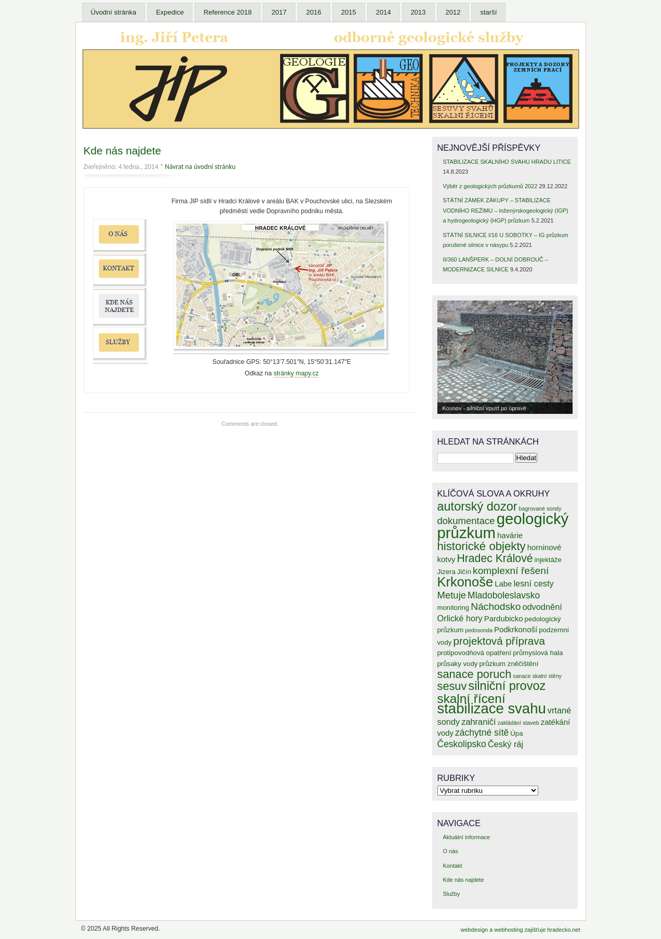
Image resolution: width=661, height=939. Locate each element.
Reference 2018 (227, 12)
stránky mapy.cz (296, 373)
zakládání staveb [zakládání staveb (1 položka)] (518, 723)
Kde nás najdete (122, 150)
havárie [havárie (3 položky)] (510, 535)
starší (488, 12)
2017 (279, 12)
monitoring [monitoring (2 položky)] (453, 607)
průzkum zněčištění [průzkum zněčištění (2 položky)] (508, 664)
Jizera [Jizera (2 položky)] (446, 572)
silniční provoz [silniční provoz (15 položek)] (507, 686)
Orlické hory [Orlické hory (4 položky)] (460, 618)
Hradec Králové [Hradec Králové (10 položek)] (495, 558)
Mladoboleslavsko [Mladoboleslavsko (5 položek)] (504, 595)
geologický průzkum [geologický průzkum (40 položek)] (503, 525)
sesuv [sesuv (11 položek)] (452, 686)
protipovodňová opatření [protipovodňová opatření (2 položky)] (474, 653)
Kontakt (452, 866)
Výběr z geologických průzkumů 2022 (490, 186)
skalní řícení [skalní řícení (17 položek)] (471, 699)
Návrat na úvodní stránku (200, 166)
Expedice (170, 12)
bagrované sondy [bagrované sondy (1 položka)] (540, 508)
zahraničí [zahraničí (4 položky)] (478, 721)
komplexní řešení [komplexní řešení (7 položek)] (511, 570)
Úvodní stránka (113, 12)
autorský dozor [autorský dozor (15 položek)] (477, 506)
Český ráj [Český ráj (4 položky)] (505, 744)
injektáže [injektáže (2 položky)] (548, 560)
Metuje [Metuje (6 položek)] (451, 595)
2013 (418, 12)
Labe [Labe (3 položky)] (503, 583)
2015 (348, 12)
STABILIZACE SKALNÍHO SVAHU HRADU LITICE (507, 162)
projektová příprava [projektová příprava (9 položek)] (499, 641)
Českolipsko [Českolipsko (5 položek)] (461, 744)
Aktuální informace (466, 837)
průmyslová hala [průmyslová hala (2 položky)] (538, 653)
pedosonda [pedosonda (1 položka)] (478, 630)
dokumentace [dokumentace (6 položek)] (466, 520)
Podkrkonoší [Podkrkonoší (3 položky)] (515, 629)
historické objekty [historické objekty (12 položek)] (481, 546)
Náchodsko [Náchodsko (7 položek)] (496, 606)
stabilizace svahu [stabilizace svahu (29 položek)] (491, 708)
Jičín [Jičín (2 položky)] (464, 572)
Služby (451, 894)
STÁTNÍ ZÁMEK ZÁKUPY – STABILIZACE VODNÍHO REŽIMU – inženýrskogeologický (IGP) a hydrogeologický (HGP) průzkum (505, 210)
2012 (453, 12)
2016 (313, 12)
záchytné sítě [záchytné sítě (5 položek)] (482, 732)
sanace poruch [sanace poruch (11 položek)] (474, 674)
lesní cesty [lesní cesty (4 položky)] (533, 583)
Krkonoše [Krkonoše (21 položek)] (465, 582)
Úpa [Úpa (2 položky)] (516, 733)
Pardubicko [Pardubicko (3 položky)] (503, 618)
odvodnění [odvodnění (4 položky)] (542, 606)
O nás (450, 851)
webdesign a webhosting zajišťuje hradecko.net (520, 930)
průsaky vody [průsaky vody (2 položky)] (457, 664)
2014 (383, 12)
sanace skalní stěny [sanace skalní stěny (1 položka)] (537, 676)
